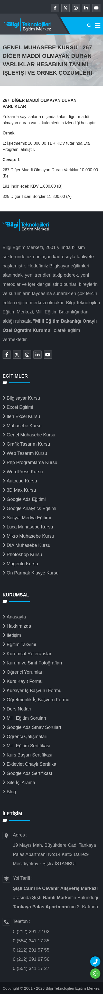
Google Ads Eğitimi (26, 499)
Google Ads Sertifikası (29, 773)
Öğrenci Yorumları (25, 672)
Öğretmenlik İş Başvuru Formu (38, 699)
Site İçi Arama (21, 782)
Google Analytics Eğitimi (31, 508)
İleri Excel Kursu (23, 416)
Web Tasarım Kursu (27, 453)
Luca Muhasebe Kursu (30, 526)
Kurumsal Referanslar (29, 653)
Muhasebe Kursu (24, 425)
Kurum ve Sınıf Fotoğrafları (34, 662)
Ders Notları (19, 708)
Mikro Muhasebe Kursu (30, 536)
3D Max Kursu (21, 490)
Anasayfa (16, 616)
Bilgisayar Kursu (23, 398)
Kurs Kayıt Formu (25, 681)
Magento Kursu (22, 563)
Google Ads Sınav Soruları (34, 727)
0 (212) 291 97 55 (31, 950)
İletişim (14, 635)
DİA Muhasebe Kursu (28, 545)
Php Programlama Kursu (32, 462)
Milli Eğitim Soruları (26, 718)
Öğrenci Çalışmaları (27, 736)
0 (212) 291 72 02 (31, 931)
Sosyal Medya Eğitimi (29, 517)
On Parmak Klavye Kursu (33, 572)
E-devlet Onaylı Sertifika (31, 764)
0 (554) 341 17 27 (31, 968)
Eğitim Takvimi (21, 644)
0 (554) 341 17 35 (31, 940)
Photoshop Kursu (24, 554)
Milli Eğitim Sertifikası (28, 745)
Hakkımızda (19, 626)
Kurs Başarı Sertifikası (29, 755)
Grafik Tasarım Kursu (28, 444)
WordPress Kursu (25, 471)
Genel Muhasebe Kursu (31, 434)
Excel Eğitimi (20, 407)
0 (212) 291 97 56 (31, 959)
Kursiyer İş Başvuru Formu (34, 690)
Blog (11, 791)
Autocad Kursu (22, 480)
